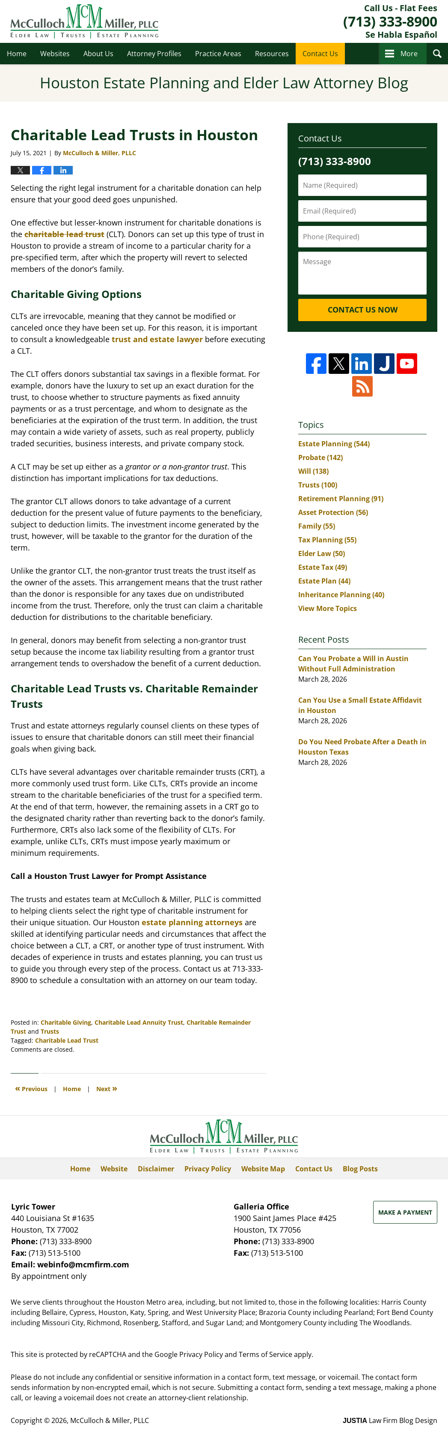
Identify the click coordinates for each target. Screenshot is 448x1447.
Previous (31, 1088)
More (409, 53)
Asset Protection (333, 512)
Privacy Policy (207, 1168)
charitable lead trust (64, 234)
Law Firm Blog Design (390, 1420)
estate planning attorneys (192, 922)
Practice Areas (218, 53)
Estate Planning (334, 443)
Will (313, 471)
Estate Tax (322, 567)
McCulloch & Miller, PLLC (109, 1420)
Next (106, 1088)
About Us (98, 53)
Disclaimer (156, 1168)
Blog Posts (360, 1168)
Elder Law (321, 553)
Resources (272, 53)
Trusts (50, 1031)
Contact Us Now (363, 309)
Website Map (263, 1168)
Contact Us (320, 53)
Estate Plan (324, 581)
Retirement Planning (340, 498)
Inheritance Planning (341, 594)
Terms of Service (265, 1354)
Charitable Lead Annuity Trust (139, 1022)
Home (17, 53)
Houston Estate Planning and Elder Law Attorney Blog (84, 21)
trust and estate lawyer (156, 339)
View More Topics (327, 608)
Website (114, 1168)
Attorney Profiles (154, 53)
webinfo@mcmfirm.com (83, 1264)
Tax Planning (327, 540)
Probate (320, 457)
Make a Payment (405, 1212)
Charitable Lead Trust (66, 1040)
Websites (55, 53)
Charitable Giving (66, 1022)
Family (316, 526)
